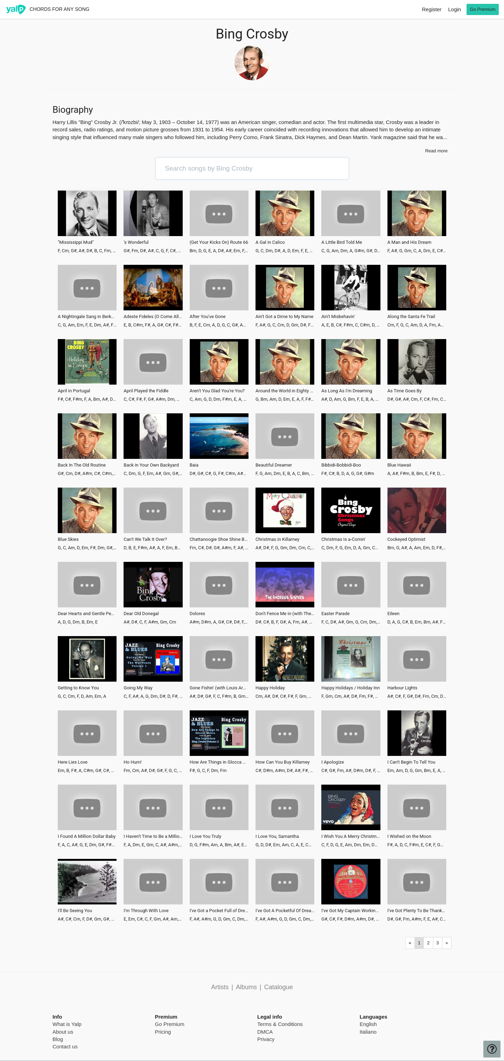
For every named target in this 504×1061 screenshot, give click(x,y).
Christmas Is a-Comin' (343, 539)
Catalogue (278, 987)
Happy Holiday (270, 687)
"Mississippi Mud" (76, 242)
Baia (194, 465)
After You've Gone (208, 316)
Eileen (393, 613)
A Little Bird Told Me (341, 242)
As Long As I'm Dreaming (346, 390)
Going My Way (138, 687)
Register (431, 9)
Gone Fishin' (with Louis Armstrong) (219, 687)
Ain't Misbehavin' (338, 316)
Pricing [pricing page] (163, 1032)
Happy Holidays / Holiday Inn (350, 687)
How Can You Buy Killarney (282, 762)
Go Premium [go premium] (483, 9)
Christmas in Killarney (277, 539)
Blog (57, 1039)
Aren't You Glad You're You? (217, 390)
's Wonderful (136, 242)
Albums (246, 987)
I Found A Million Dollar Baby (86, 836)
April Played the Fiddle (146, 390)
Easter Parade (335, 613)
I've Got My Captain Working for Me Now (350, 910)
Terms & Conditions (280, 1024)
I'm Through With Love (146, 910)
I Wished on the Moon (409, 836)
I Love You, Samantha (277, 836)
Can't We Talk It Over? (145, 539)
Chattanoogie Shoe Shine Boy (219, 539)
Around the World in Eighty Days (284, 390)
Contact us (65, 1046)
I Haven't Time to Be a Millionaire (153, 836)
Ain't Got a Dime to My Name (284, 316)
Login (454, 9)
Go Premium (169, 1024)
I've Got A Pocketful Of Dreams (284, 910)
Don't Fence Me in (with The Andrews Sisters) (284, 613)
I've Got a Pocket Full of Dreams (219, 910)
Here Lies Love (73, 762)
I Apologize (332, 762)
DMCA (265, 1032)
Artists (220, 987)
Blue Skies (68, 539)
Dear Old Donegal (141, 613)
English (368, 1024)
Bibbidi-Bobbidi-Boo (341, 465)
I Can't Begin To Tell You (411, 762)
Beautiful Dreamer (273, 465)
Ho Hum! (132, 762)
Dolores (197, 613)
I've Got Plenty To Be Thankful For (416, 910)
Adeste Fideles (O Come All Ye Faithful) (153, 316)
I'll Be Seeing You (75, 910)
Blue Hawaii (399, 465)
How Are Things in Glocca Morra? (219, 762)
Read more (436, 150)
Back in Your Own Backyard (151, 465)
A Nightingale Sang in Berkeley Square (87, 316)
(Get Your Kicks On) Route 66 (219, 242)
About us (62, 1032)
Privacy (265, 1039)
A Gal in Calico (270, 242)
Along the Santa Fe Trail (411, 316)
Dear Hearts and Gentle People (87, 613)
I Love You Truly (206, 836)
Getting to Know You (78, 687)
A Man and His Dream (409, 242)
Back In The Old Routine (82, 465)
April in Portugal (74, 390)
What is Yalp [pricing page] (67, 1024)
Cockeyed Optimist (406, 539)
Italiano (368, 1032)
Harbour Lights (402, 687)
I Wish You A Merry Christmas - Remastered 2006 (350, 836)
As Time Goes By (404, 390)
